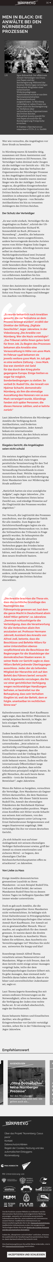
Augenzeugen (17, 1063)
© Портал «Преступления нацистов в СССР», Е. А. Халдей (31, 127)
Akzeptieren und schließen (26, 1254)
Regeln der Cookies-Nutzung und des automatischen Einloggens (25, 1228)
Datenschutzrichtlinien (40, 1223)
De (47, 3)
